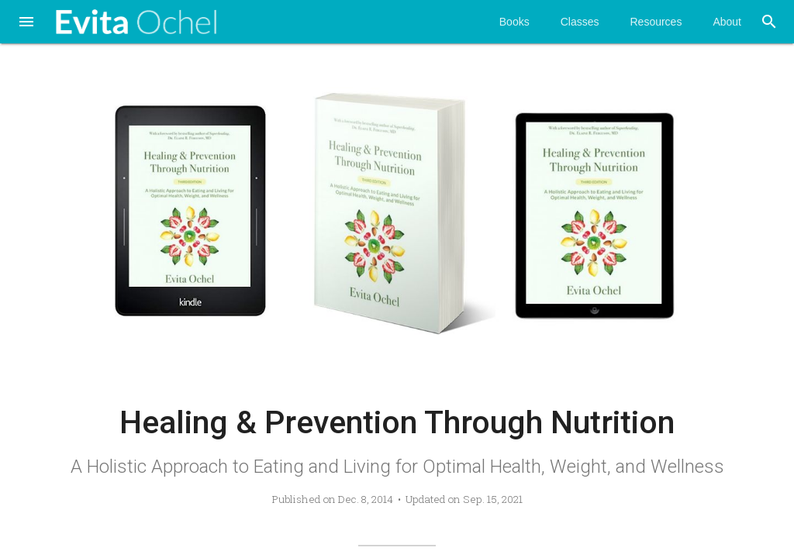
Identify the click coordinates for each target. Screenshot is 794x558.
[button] (26, 23)
